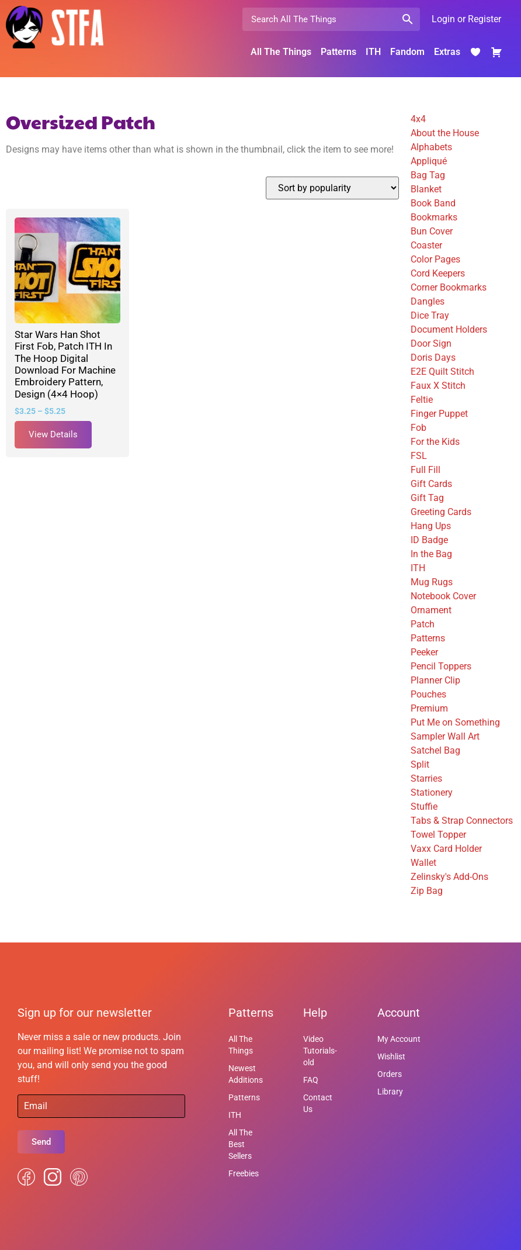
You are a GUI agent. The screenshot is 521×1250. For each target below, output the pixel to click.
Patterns (338, 51)
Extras (447, 51)
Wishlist (391, 1056)
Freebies (243, 1173)
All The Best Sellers (240, 1144)
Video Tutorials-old (320, 1050)
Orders (389, 1074)
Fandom (407, 51)
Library (390, 1091)
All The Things (281, 51)
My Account (399, 1039)
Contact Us (317, 1103)
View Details (53, 434)
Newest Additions (245, 1074)
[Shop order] (332, 188)
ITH (373, 51)
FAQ (310, 1080)
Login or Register (466, 19)
